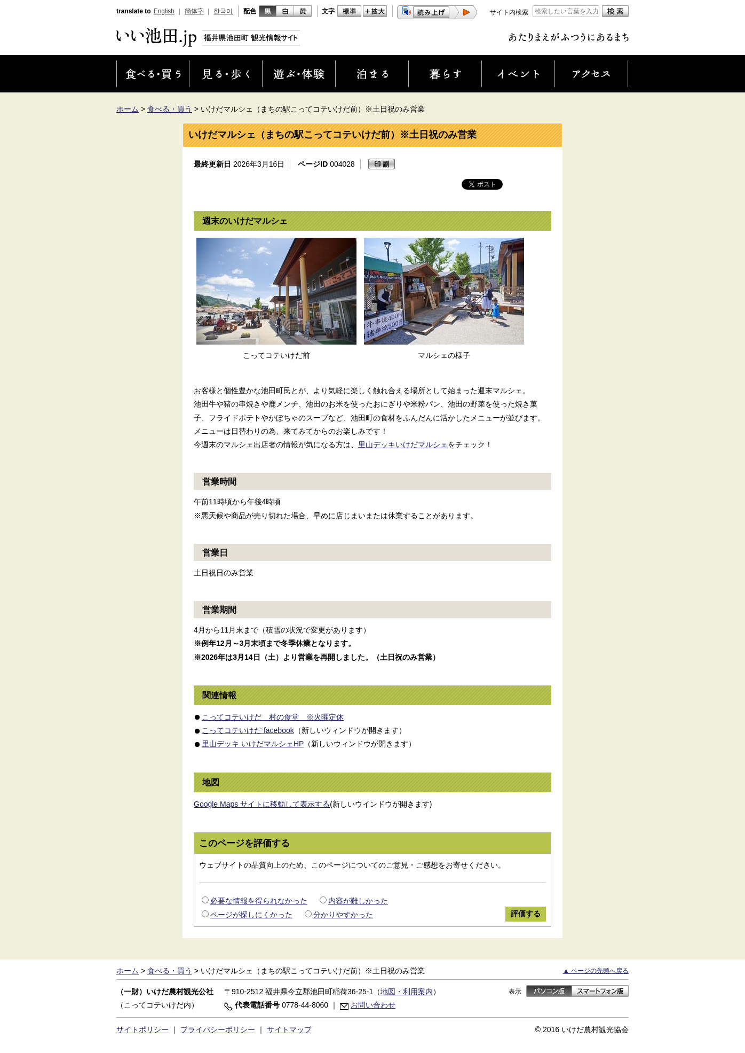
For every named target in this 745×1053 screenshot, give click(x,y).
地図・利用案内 (407, 991)
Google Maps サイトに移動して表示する (262, 804)
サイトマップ (289, 1029)
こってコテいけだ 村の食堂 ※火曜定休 (273, 717)
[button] (437, 12)
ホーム (127, 109)
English (164, 11)
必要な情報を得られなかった (258, 900)
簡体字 (194, 11)
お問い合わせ (373, 1005)
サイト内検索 (509, 12)
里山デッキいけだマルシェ (403, 444)
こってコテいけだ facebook (248, 730)
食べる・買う (169, 109)
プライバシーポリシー (217, 1029)
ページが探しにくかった (251, 914)
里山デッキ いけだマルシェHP (253, 743)
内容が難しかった (358, 900)
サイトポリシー (142, 1029)
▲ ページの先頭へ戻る (596, 970)
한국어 (223, 11)
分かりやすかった (343, 914)
